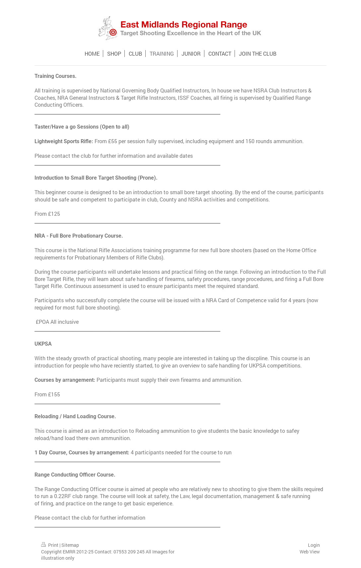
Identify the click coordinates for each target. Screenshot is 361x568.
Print (50, 545)
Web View (310, 551)
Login (314, 545)
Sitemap (70, 545)
